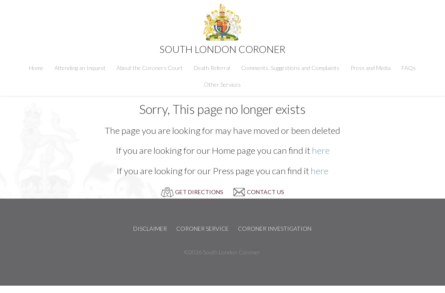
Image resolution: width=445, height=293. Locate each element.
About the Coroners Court (150, 67)
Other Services (222, 84)
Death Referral (212, 67)
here (321, 150)
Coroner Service (202, 228)
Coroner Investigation (274, 228)
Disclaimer (150, 228)
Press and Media (370, 67)
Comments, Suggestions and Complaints (290, 67)
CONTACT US (265, 191)
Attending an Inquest (80, 67)
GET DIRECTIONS (199, 191)
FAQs (409, 67)
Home (36, 67)
